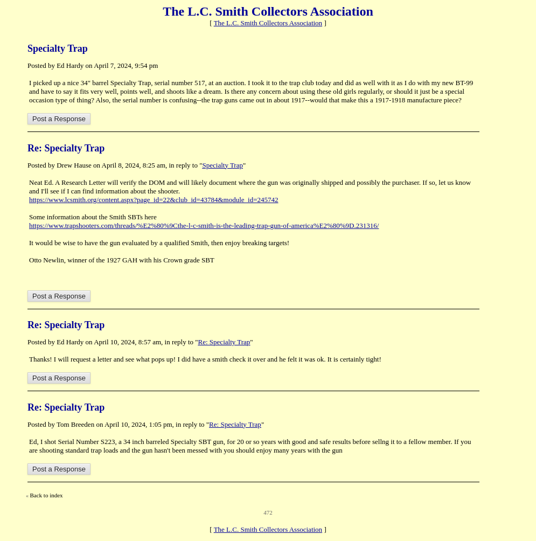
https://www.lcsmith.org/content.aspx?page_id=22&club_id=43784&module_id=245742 (154, 200)
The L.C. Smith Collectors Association (268, 23)
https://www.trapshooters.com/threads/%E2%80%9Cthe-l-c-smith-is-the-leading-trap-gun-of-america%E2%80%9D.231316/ (204, 225)
